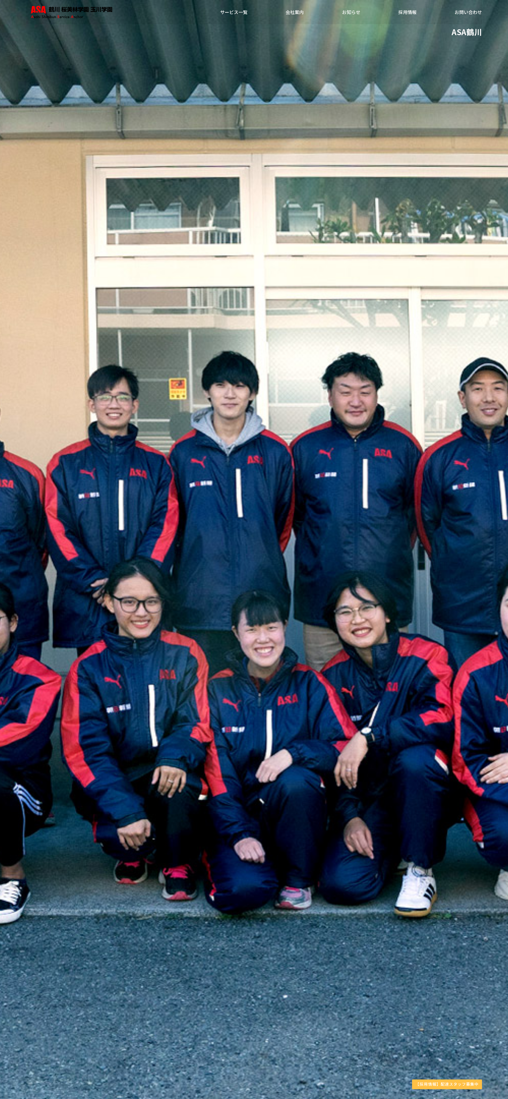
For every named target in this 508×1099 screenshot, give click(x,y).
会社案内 (295, 13)
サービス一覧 (233, 13)
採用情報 (407, 13)
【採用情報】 (447, 1084)
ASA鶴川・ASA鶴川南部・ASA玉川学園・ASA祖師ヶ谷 (104, 13)
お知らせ (351, 13)
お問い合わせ (468, 13)
